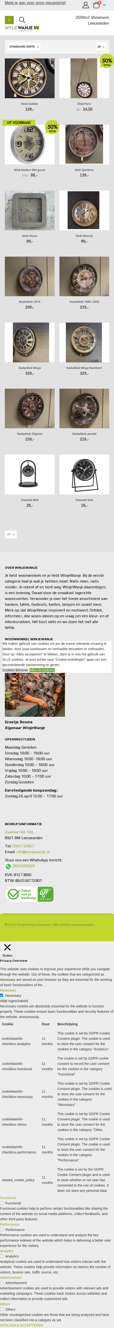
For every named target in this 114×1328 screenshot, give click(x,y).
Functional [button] (8, 1198)
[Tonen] (101, 46)
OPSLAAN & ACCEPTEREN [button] (21, 1325)
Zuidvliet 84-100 (19, 832)
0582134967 (23, 846)
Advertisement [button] (10, 1277)
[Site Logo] (22, 29)
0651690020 (24, 866)
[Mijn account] (85, 5)
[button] (9, 20)
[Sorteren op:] (24, 46)
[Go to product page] (30, 78)
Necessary (13, 996)
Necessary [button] (8, 990)
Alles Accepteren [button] (42, 670)
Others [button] (5, 1304)
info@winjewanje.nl (32, 852)
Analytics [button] (7, 1251)
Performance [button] (9, 1224)
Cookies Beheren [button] (15, 670)
